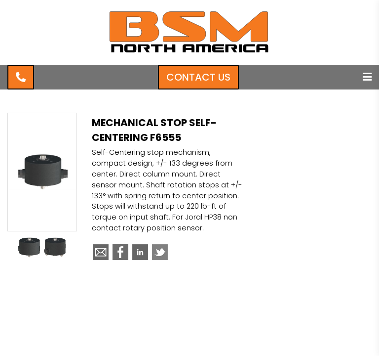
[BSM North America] (189, 52)
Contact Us (198, 77)
